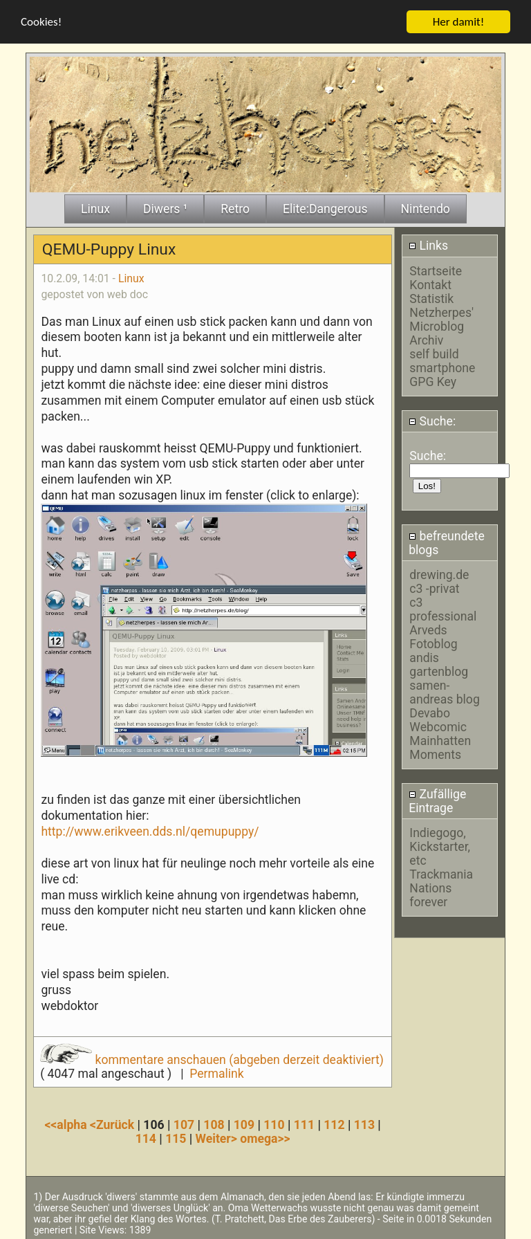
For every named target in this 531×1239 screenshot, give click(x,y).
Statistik (431, 297)
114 (146, 1137)
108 (213, 1123)
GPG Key (432, 380)
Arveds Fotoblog (433, 636)
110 (273, 1123)
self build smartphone (442, 360)
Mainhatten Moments (440, 746)
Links (428, 244)
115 (175, 1137)
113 (364, 1123)
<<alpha (67, 1123)
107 (184, 1123)
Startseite (435, 270)
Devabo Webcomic (438, 719)
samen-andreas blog (444, 691)
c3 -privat (434, 587)
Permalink (216, 1072)
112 (334, 1123)
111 (304, 1123)
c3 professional (442, 608)
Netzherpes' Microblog (441, 318)
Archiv (426, 339)
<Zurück (114, 1123)
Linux (131, 277)
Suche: (432, 420)
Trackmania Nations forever (441, 887)
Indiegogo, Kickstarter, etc (439, 845)
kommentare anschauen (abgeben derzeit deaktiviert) (212, 1058)
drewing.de (439, 573)
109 (244, 1123)
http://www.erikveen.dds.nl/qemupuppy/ (150, 830)
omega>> (265, 1137)
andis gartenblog (438, 663)
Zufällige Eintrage (437, 800)
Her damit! (459, 20)
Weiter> (218, 1137)
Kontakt (430, 284)
